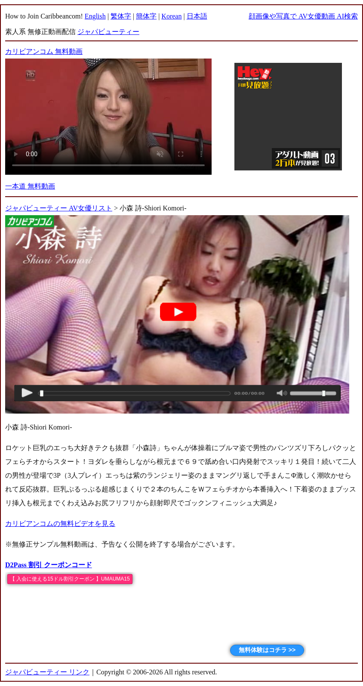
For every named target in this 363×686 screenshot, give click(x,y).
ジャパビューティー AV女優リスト (58, 208)
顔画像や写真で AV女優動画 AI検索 (303, 16)
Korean (171, 16)
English (95, 16)
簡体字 (146, 16)
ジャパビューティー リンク (47, 672)
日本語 (197, 16)
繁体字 (121, 16)
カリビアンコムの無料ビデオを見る (60, 523)
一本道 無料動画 (30, 186)
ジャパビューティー (108, 31)
